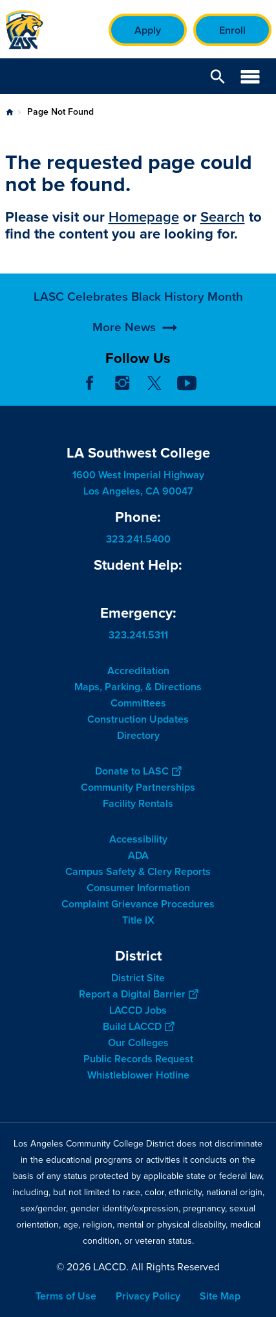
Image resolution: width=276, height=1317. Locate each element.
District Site (138, 977)
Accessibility (138, 839)
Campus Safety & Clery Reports (138, 871)
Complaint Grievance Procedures (138, 903)
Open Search (218, 76)
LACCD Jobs (138, 1010)
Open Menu (250, 76)
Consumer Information (138, 887)
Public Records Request (138, 1058)
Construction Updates (138, 719)
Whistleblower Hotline (138, 1074)
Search (222, 216)
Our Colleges (138, 1042)
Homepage (144, 216)
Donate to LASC (138, 770)
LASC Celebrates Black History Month (138, 338)
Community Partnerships (138, 787)
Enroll (232, 30)
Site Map (220, 1295)
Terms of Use (66, 1295)
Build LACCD (138, 1026)
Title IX (138, 920)
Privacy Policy (148, 1295)
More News (124, 369)
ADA (138, 855)
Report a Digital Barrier (138, 993)
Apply (147, 30)
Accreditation (138, 670)
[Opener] (263, 393)
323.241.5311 (138, 634)
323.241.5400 (138, 538)
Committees (138, 702)
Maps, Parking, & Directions (138, 686)
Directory (138, 735)
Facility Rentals (138, 803)
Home (9, 112)
